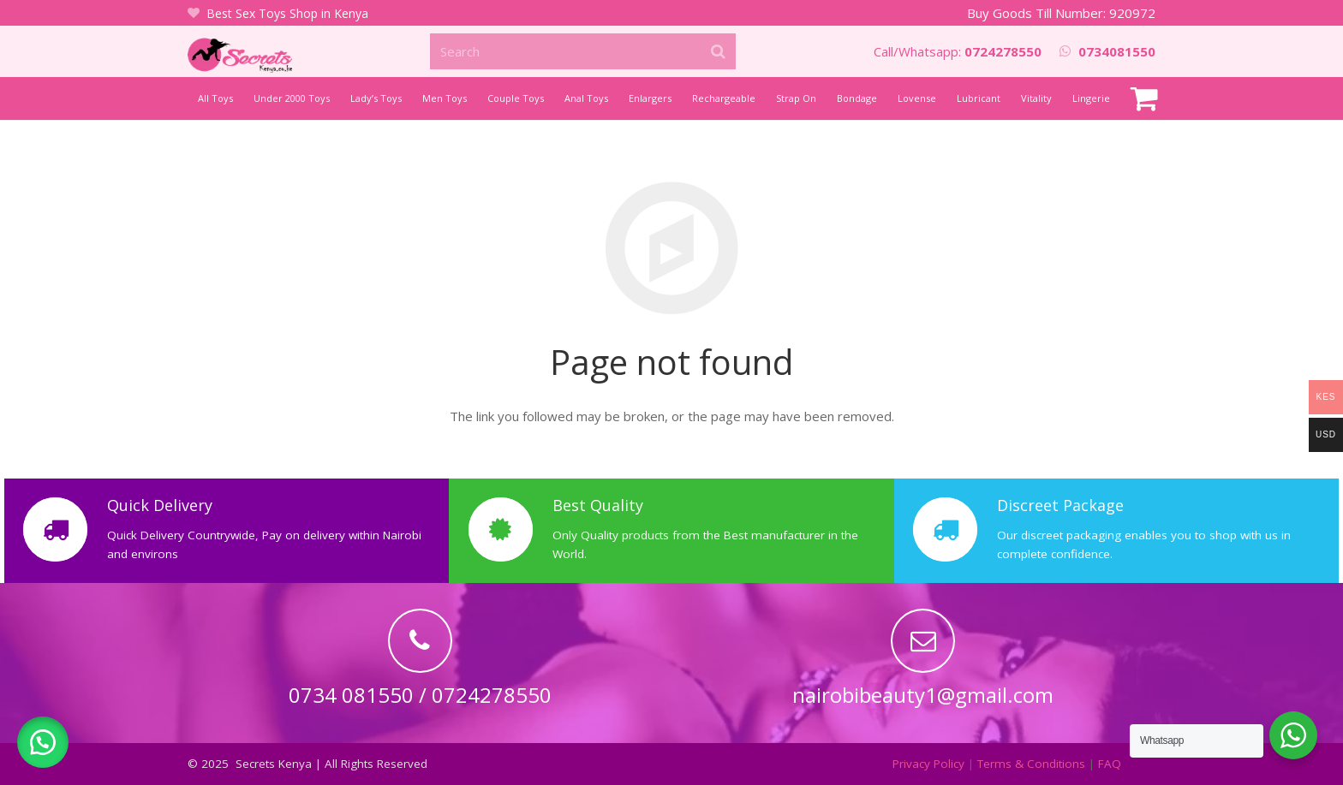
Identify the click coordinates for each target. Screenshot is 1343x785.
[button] (43, 742)
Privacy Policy (928, 763)
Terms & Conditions (1031, 763)
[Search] (583, 51)
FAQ (1109, 763)
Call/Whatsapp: (958, 51)
